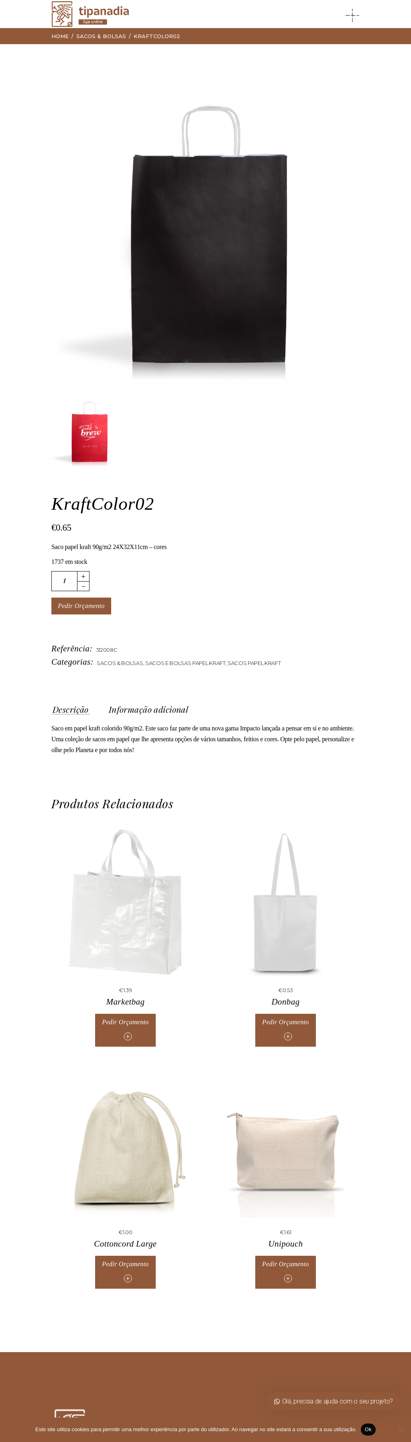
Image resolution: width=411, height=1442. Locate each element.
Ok (368, 1429)
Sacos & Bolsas (120, 663)
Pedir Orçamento (81, 605)
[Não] (401, 1430)
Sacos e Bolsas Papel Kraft (185, 663)
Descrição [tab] (71, 709)
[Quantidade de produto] (64, 581)
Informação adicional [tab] (148, 709)
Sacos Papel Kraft (254, 663)
